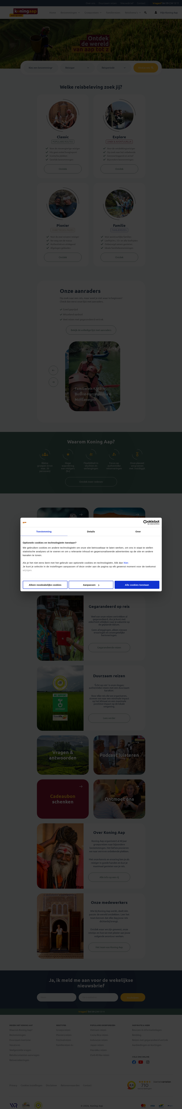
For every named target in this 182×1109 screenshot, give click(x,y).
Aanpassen (91, 585)
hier (126, 562)
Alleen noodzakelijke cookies (45, 585)
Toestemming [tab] (44, 531)
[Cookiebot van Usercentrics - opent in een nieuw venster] (145, 522)
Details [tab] (91, 531)
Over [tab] (138, 531)
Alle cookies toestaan (137, 585)
